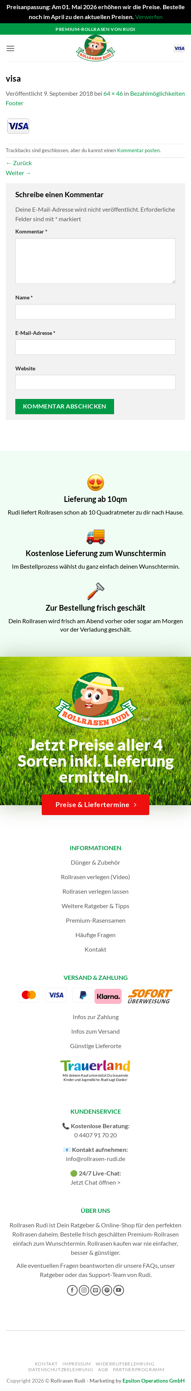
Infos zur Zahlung (96, 1016)
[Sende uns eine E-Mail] (95, 1290)
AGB (103, 1369)
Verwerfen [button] (149, 16)
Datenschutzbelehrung (60, 1369)
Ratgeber (52, 1274)
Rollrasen (24, 1234)
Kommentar (31, 231)
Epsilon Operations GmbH (153, 1380)
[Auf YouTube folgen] (118, 1290)
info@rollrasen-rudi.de (95, 1158)
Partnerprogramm (138, 1369)
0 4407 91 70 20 (95, 1135)
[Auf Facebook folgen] (72, 1290)
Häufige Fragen (95, 934)
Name (24, 297)
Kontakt (95, 949)
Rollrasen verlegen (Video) (95, 876)
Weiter (18, 172)
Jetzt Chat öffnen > (95, 1182)
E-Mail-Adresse (35, 333)
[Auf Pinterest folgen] (107, 1290)
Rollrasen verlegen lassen (95, 891)
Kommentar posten (138, 150)
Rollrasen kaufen (109, 1243)
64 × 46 (113, 93)
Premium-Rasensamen (96, 920)
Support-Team (107, 1274)
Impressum (76, 1364)
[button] (10, 48)
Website (25, 368)
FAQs (150, 1265)
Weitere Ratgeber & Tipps (95, 905)
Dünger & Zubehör (95, 862)
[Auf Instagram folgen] (84, 1290)
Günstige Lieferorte (95, 1045)
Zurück (19, 162)
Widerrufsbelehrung (125, 1364)
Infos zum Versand (95, 1031)
